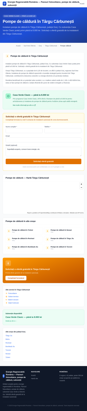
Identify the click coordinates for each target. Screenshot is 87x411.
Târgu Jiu (9, 335)
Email (8, 136)
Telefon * (47, 127)
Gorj (40, 46)
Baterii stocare (12, 300)
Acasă (82, 4)
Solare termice (12, 296)
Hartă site (34, 378)
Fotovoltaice (11, 293)
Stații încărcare (12, 303)
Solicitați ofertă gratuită (43, 161)
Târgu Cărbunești (51, 46)
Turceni (8, 350)
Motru (8, 339)
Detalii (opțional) (11, 145)
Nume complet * (11, 127)
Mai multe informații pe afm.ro (24, 105)
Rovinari (8, 343)
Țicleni (8, 357)
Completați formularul (16, 278)
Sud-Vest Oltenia (30, 46)
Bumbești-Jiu (10, 346)
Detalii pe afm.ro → (11, 321)
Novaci (8, 354)
